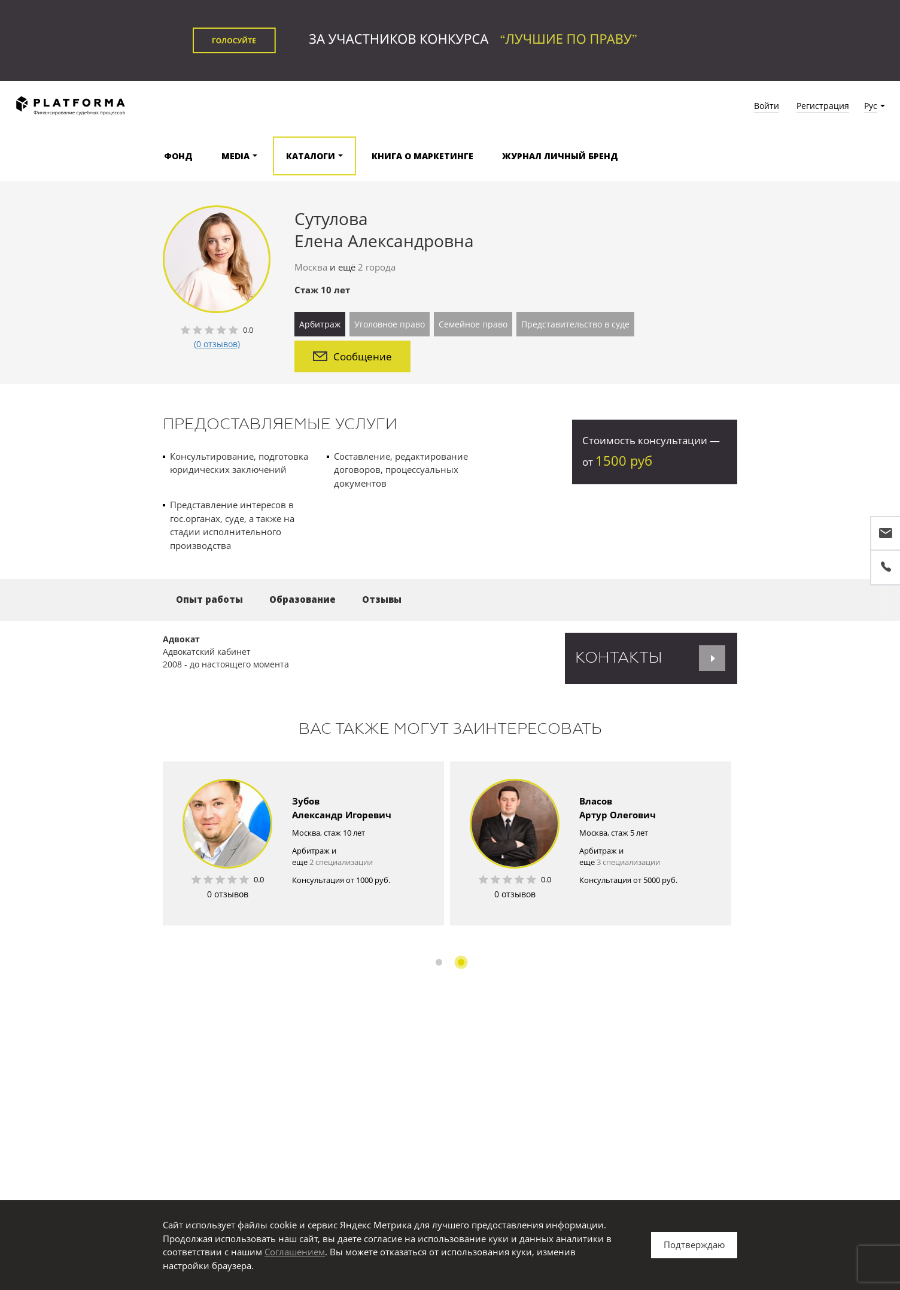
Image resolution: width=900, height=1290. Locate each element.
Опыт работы (209, 599)
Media (235, 156)
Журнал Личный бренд (560, 156)
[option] (303, 843)
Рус (870, 105)
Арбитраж (319, 324)
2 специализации (341, 862)
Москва (310, 267)
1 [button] (439, 962)
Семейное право (473, 324)
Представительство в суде (575, 324)
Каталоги (310, 156)
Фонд (178, 156)
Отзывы (382, 599)
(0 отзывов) (217, 344)
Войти (766, 105)
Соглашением (294, 1252)
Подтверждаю (694, 1244)
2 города (377, 267)
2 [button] (461, 962)
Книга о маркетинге (422, 156)
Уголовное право (389, 324)
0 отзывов (227, 894)
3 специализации (628, 862)
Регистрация (822, 105)
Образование (302, 599)
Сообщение (352, 356)
